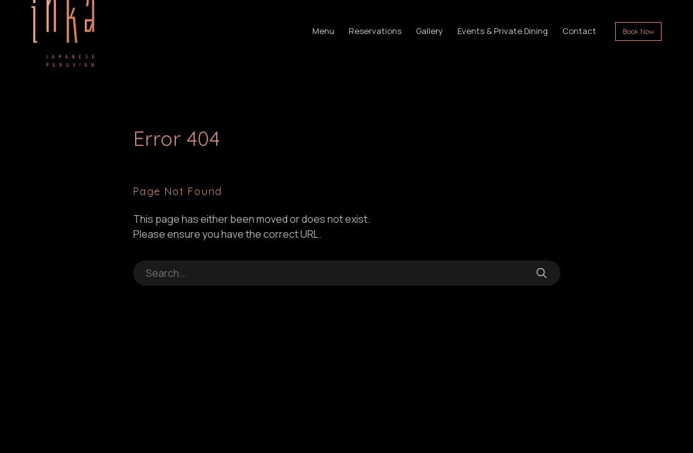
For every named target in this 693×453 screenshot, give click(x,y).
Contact (579, 30)
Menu (323, 30)
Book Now (638, 31)
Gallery (429, 30)
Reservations (375, 30)
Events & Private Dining (502, 30)
